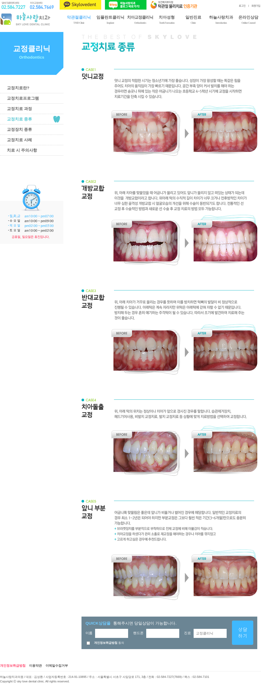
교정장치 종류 (19, 129)
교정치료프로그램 (23, 98)
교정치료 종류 (19, 119)
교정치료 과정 (19, 108)
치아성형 (166, 19)
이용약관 (35, 665)
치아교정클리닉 (140, 19)
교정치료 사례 (19, 139)
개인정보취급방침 (13, 665)
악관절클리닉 (79, 19)
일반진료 (193, 19)
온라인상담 (248, 19)
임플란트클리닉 (110, 19)
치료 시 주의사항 (22, 150)
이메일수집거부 (57, 665)
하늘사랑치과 (221, 19)
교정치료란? (18, 88)
